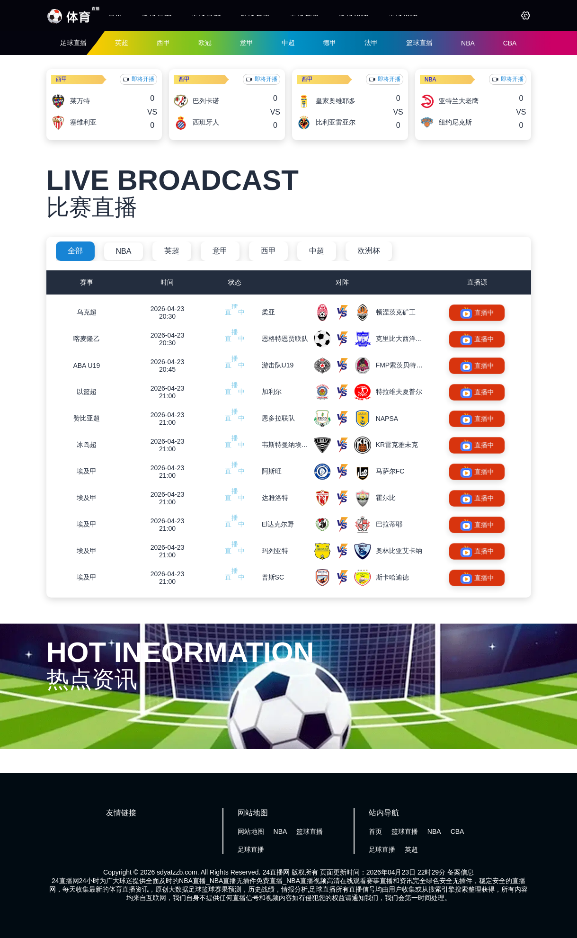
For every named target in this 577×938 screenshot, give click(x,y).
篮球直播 (157, 15)
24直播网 (276, 872)
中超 (288, 42)
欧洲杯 (368, 251)
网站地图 (251, 831)
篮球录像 (353, 15)
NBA (468, 43)
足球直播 (206, 15)
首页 (115, 15)
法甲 (371, 42)
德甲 (329, 42)
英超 (121, 42)
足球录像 (403, 15)
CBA (510, 43)
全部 (75, 251)
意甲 (246, 42)
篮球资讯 (255, 15)
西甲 (163, 42)
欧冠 (205, 42)
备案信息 (460, 872)
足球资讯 (304, 15)
